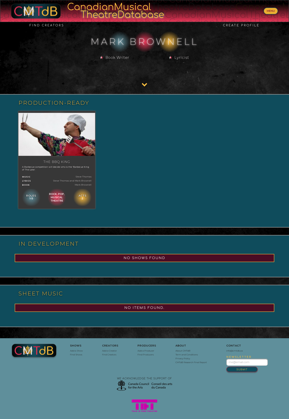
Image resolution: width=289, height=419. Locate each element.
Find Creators (46, 25)
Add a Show (76, 350)
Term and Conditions (186, 354)
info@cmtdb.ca (234, 350)
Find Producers (145, 354)
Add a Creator (109, 350)
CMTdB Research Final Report (191, 362)
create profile (241, 25)
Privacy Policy (182, 358)
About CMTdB (182, 350)
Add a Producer (145, 350)
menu (271, 11)
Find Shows (76, 354)
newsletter (239, 357)
